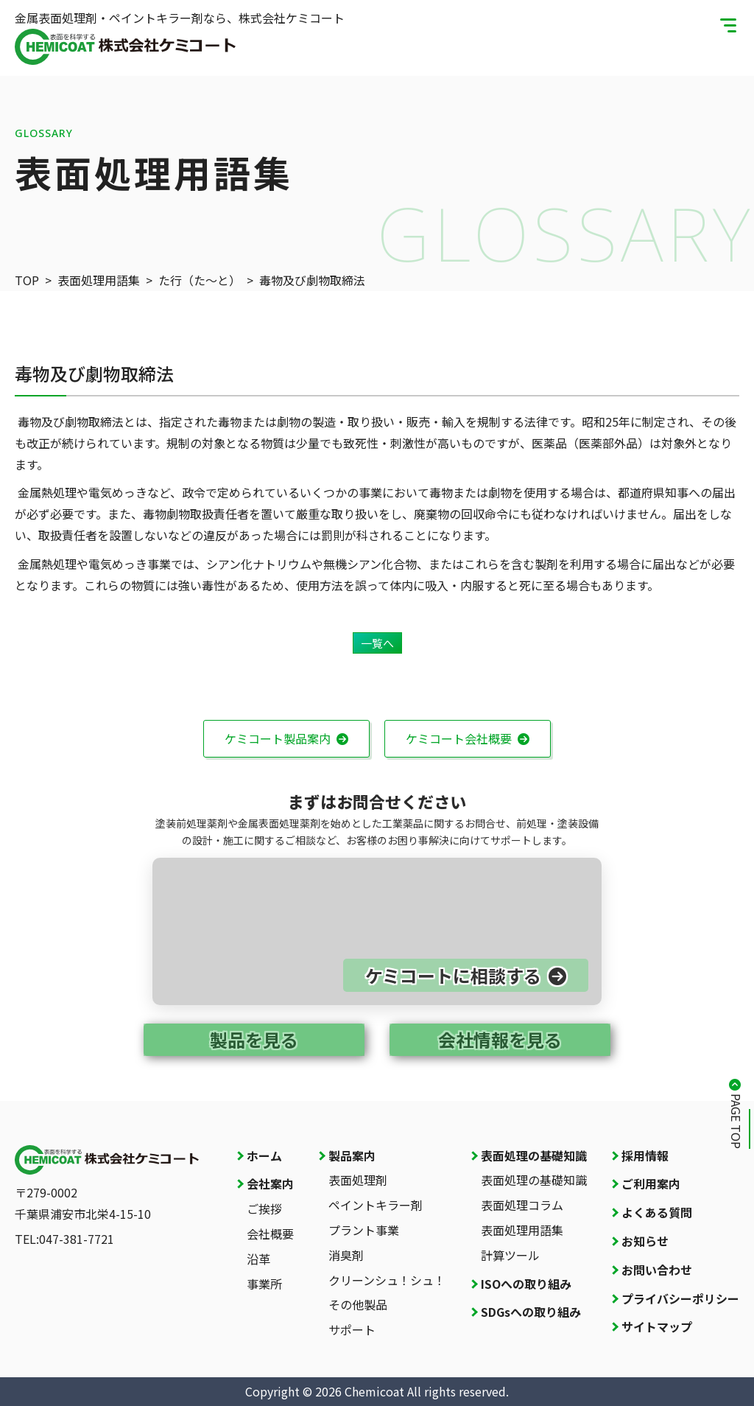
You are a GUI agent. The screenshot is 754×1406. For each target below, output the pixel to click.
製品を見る (254, 1039)
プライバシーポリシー (680, 1298)
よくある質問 (656, 1212)
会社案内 (270, 1183)
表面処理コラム (522, 1205)
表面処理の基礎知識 (534, 1155)
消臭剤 (346, 1255)
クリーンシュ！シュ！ (386, 1280)
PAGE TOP (736, 1121)
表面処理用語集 (522, 1230)
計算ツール (510, 1255)
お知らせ (645, 1241)
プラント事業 (363, 1230)
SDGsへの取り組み (531, 1312)
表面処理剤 (357, 1180)
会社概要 (270, 1233)
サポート (352, 1329)
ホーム (264, 1155)
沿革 (258, 1258)
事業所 (264, 1284)
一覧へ (377, 643)
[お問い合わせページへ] (377, 931)
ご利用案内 (650, 1183)
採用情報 (645, 1155)
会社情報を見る (500, 1039)
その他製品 (357, 1304)
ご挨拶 (264, 1208)
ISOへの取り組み (526, 1284)
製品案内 (352, 1155)
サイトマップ (656, 1326)
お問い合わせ (656, 1270)
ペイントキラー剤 (375, 1205)
